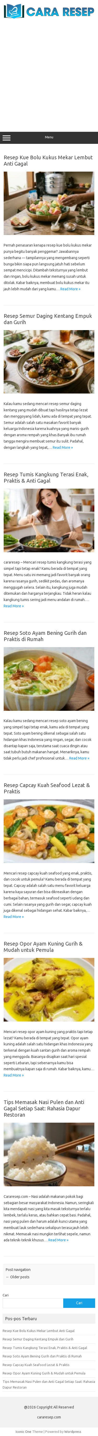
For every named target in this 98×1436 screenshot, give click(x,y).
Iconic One (23, 1431)
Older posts (18, 1277)
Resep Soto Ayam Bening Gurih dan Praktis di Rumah (42, 1356)
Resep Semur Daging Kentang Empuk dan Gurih (38, 1339)
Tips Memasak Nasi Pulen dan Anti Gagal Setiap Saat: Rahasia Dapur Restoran (44, 1108)
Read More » (70, 289)
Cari (6, 1295)
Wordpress (72, 1431)
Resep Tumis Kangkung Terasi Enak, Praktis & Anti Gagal (46, 477)
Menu (49, 137)
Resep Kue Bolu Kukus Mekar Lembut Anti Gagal (38, 1331)
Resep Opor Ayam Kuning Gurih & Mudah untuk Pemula (43, 947)
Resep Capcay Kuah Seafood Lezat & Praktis (36, 1365)
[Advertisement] (49, 71)
